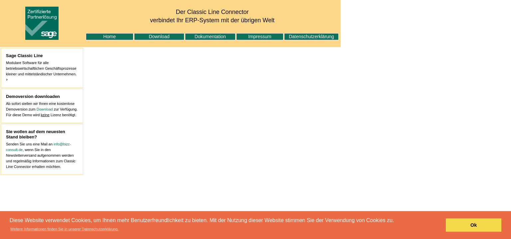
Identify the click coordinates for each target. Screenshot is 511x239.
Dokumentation (210, 36)
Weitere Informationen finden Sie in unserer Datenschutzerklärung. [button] (64, 229)
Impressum (259, 36)
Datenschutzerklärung (311, 36)
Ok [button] (473, 225)
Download (159, 36)
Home (109, 36)
